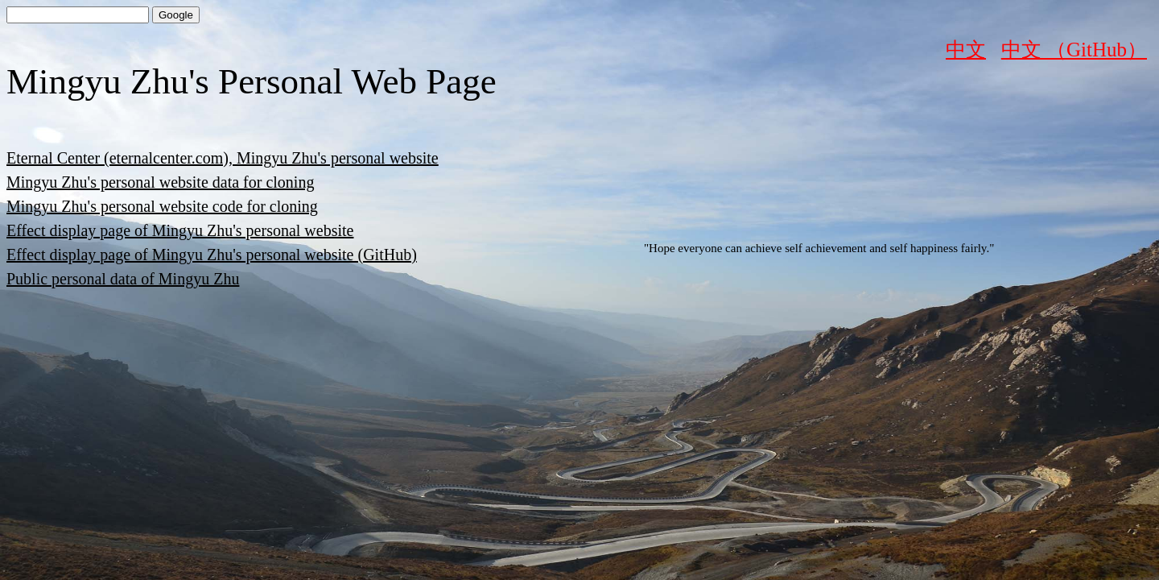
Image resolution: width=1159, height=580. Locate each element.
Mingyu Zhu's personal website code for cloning (162, 206)
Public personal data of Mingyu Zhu (122, 279)
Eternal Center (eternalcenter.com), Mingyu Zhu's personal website (222, 158)
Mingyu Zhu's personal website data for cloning (160, 182)
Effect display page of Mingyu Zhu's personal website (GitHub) (211, 254)
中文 (966, 49)
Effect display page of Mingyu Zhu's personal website (179, 230)
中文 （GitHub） (1074, 49)
